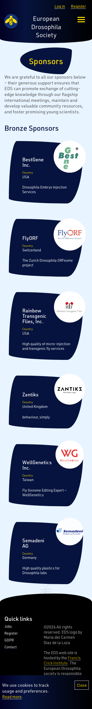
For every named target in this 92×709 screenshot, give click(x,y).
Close (82, 685)
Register (78, 6)
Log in (59, 6)
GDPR (9, 640)
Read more (12, 696)
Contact (10, 647)
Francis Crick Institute (62, 660)
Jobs (8, 626)
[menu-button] (81, 19)
